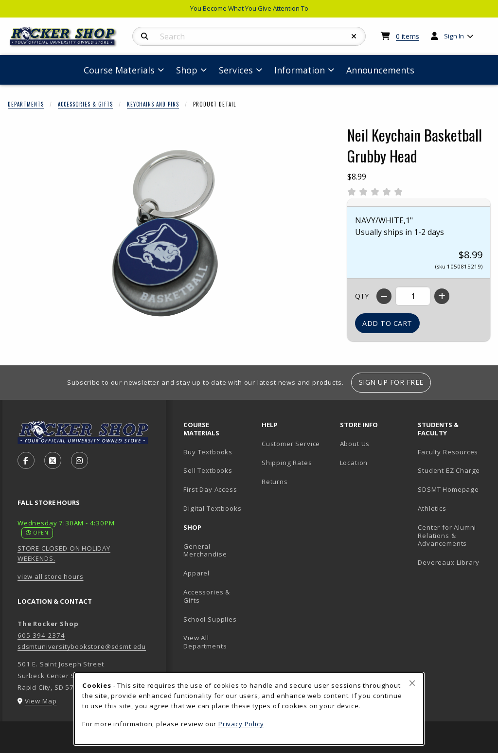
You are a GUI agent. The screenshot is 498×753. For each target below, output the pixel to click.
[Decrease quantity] (383, 296)
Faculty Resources (448, 452)
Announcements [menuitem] (380, 70)
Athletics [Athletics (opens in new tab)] (432, 508)
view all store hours (51, 576)
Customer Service (291, 443)
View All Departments (205, 641)
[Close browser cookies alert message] (412, 683)
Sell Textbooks (207, 470)
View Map (41, 701)
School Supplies (209, 619)
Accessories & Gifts (85, 104)
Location (354, 462)
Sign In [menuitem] (454, 36)
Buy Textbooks (207, 452)
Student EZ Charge (449, 470)
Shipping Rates (287, 462)
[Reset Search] (354, 36)
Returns (275, 481)
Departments (26, 104)
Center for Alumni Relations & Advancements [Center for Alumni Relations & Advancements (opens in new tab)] (447, 535)
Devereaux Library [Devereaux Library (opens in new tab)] (449, 562)
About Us (355, 443)
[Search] (144, 36)
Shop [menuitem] (186, 70)
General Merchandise (205, 550)
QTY (362, 296)
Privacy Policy (241, 723)
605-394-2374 (41, 635)
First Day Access (210, 489)
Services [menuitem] (236, 70)
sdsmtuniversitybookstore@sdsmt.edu (82, 646)
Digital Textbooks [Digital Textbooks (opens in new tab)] (212, 508)
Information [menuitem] (299, 70)
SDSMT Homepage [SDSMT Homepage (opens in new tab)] (448, 489)
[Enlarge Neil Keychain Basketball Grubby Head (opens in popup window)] (166, 233)
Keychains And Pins (153, 104)
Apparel (196, 573)
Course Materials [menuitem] (119, 70)
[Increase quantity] (441, 296)
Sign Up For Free (391, 382)
